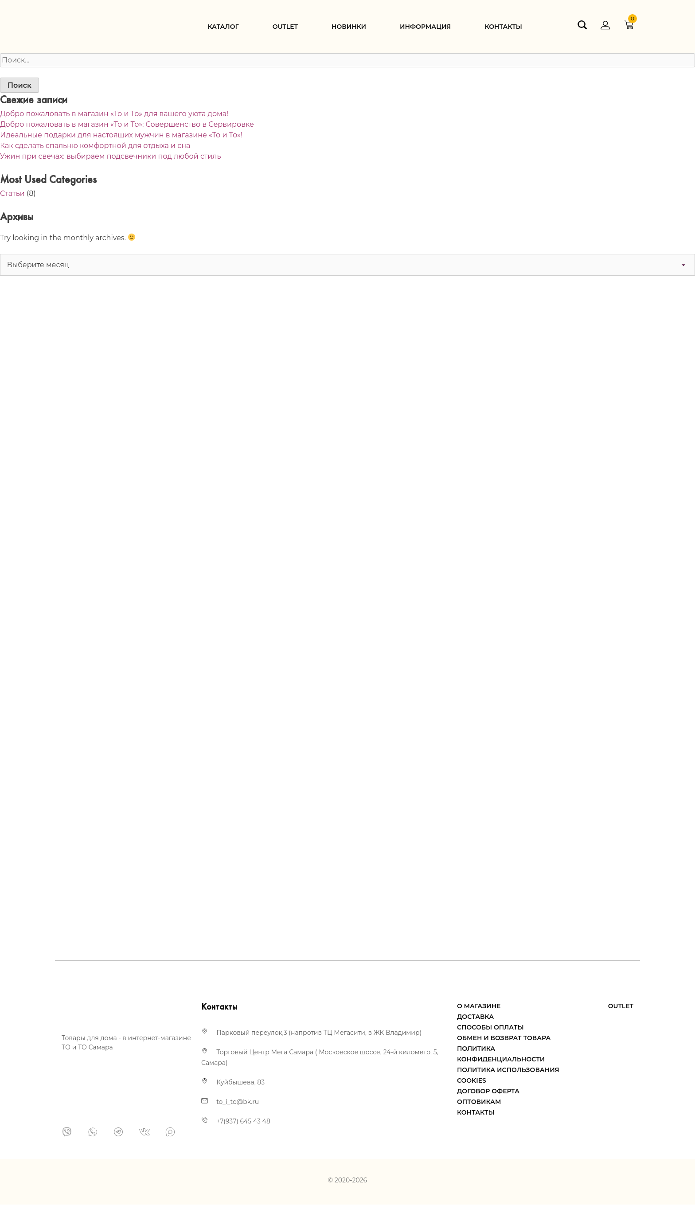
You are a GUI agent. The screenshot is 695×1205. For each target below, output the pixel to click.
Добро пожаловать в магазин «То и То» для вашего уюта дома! (114, 113)
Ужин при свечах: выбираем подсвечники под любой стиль (110, 156)
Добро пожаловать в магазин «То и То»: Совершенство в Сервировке (127, 124)
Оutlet (285, 27)
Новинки (349, 27)
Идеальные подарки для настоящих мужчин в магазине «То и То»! (121, 135)
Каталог (222, 27)
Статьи (12, 193)
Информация (425, 27)
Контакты (503, 27)
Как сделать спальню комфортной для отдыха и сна (95, 145)
